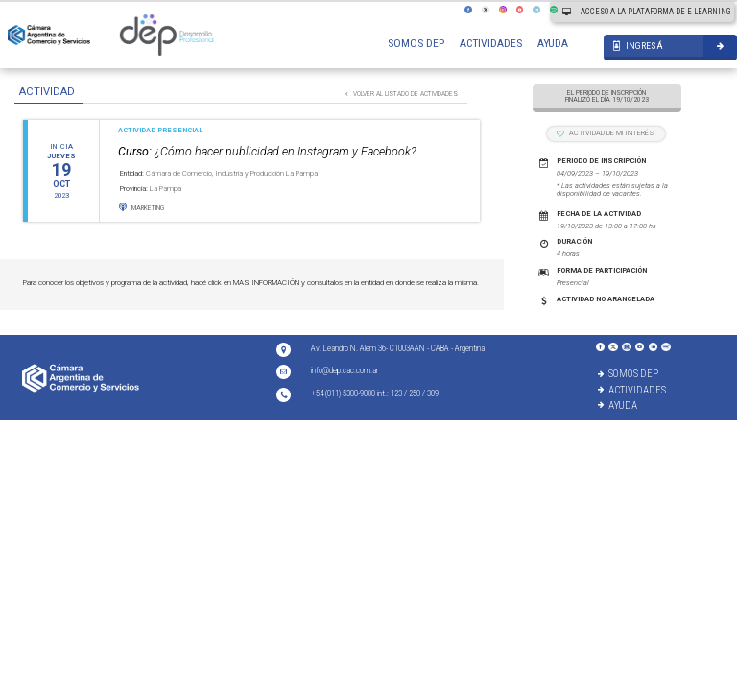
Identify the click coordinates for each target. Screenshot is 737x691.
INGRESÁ (638, 45)
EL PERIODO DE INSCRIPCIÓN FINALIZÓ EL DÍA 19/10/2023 (607, 97)
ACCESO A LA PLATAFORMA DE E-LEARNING (646, 11)
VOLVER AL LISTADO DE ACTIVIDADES (401, 94)
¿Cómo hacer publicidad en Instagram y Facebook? (267, 151)
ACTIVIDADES (491, 43)
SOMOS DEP (416, 43)
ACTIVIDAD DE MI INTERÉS (605, 133)
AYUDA (552, 43)
